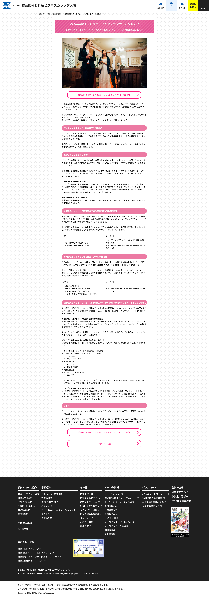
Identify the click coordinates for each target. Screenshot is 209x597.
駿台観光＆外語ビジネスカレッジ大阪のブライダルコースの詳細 (104, 95)
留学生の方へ (178, 492)
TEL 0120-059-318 (90, 573)
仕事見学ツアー (112, 510)
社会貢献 (84, 526)
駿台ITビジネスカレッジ (29, 548)
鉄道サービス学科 (26, 506)
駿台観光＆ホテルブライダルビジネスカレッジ (40, 556)
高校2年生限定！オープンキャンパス (122, 498)
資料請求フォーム (88, 502)
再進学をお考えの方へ (90, 498)
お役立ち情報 (57, 14)
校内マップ (46, 506)
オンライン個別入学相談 (116, 526)
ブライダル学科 (25, 502)
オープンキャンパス (114, 494)
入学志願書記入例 (150, 506)
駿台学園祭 (110, 534)
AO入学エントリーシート (154, 494)
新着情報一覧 (86, 494)
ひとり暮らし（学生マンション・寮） (59, 510)
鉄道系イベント (112, 514)
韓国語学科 (23, 514)
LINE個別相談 (111, 518)
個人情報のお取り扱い (90, 514)
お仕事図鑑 (23, 529)
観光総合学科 (24, 510)
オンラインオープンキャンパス (119, 522)
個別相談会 (110, 530)
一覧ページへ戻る (104, 443)
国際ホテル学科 (25, 498)
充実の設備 (46, 498)
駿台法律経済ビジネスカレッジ (33, 560)
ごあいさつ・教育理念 (52, 494)
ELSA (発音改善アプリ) (91, 506)
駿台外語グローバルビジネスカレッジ (36, 552)
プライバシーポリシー (90, 510)
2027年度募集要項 (181, 501)
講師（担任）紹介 (50, 502)
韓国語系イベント (113, 506)
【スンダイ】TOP (44, 14)
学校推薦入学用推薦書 (153, 502)
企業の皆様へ (178, 487)
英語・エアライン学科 (28, 494)
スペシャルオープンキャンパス (119, 502)
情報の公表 (46, 518)
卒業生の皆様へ (179, 496)
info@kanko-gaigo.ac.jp (69, 573)
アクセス (45, 514)
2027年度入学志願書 (152, 498)
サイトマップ (86, 518)
